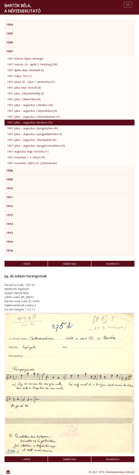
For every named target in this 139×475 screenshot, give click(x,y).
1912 (9, 206)
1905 (9, 33)
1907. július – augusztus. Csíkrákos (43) (30, 105)
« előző (26, 263)
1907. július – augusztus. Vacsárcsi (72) (29, 122)
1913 (9, 215)
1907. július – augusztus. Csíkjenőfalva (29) (32, 111)
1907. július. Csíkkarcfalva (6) (24, 99)
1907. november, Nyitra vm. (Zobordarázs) (32, 163)
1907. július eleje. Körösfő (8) (24, 87)
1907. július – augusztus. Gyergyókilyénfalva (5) (34, 134)
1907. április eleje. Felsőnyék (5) (25, 70)
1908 (9, 170)
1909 (9, 179)
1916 (9, 241)
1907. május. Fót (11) (19, 76)
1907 (9, 51)
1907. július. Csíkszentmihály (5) (25, 93)
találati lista (69, 263)
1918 (9, 250)
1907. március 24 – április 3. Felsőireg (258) (32, 64)
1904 (9, 24)
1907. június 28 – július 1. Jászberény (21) (31, 81)
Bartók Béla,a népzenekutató (22, 8)
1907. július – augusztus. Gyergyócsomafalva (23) (36, 145)
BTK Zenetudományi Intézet (117, 472)
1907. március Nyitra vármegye (25, 58)
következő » (113, 263)
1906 (9, 42)
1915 (9, 233)
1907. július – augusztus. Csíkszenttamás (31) (33, 116)
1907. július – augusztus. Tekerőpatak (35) (31, 140)
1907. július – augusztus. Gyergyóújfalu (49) (32, 128)
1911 (9, 197)
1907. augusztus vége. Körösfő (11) (28, 151)
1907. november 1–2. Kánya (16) (26, 157)
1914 (9, 224)
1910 (9, 188)
